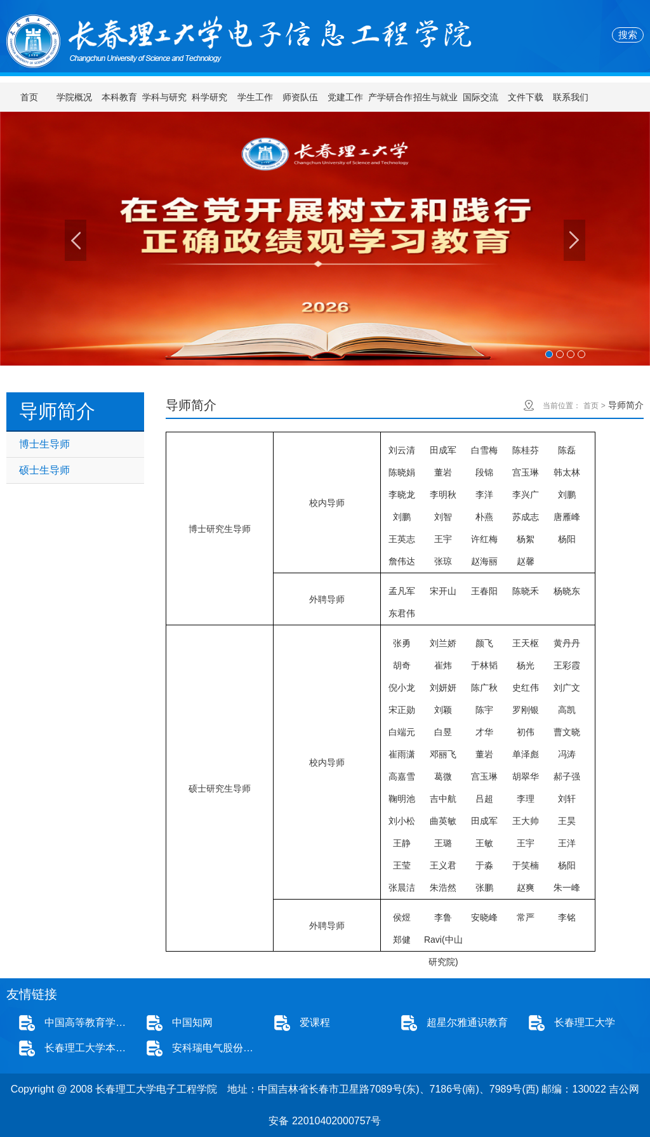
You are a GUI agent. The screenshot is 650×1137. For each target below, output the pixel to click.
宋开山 (443, 591)
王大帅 (525, 821)
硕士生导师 (44, 470)
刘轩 (567, 799)
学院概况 (74, 97)
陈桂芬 (525, 450)
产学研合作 (390, 97)
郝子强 (567, 776)
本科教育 (119, 97)
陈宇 (484, 710)
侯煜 (402, 917)
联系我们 (570, 97)
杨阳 (567, 539)
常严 (525, 917)
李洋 (484, 494)
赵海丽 (484, 561)
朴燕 (484, 517)
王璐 (443, 843)
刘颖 (443, 710)
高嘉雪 (401, 776)
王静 (402, 843)
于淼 (484, 865)
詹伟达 (401, 561)
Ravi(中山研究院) (443, 942)
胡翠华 (525, 776)
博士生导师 (44, 444)
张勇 (402, 643)
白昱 (443, 732)
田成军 (443, 450)
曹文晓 (567, 732)
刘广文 (567, 687)
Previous (75, 240)
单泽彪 (525, 754)
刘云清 (401, 450)
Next (574, 240)
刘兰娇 (443, 643)
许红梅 (484, 539)
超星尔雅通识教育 (467, 1022)
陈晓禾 (525, 591)
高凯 (567, 710)
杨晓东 (567, 591)
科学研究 (209, 97)
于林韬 (484, 665)
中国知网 (192, 1022)
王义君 (443, 865)
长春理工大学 (584, 1022)
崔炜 (443, 665)
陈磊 (567, 450)
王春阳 (484, 591)
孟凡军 (401, 591)
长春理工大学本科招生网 (89, 1047)
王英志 (401, 539)
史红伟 (525, 687)
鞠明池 (401, 799)
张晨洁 (401, 887)
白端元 (401, 732)
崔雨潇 (401, 754)
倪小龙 (401, 687)
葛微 (443, 776)
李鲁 (443, 917)
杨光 (525, 665)
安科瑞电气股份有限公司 (217, 1047)
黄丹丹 (567, 643)
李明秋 (443, 494)
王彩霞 (567, 665)
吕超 (484, 799)
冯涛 (567, 754)
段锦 (484, 472)
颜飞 (484, 643)
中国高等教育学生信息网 (89, 1022)
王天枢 (525, 643)
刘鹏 (567, 494)
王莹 (402, 865)
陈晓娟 (401, 472)
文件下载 (525, 97)
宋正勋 (401, 710)
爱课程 (315, 1022)
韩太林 (567, 472)
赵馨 (525, 561)
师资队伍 (300, 97)
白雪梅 (484, 450)
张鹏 (484, 887)
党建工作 (345, 97)
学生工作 (255, 97)
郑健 (402, 939)
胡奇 (402, 665)
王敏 (484, 843)
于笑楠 (525, 865)
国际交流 (480, 97)
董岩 (443, 472)
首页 (29, 97)
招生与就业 (435, 97)
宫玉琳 (525, 472)
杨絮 (525, 539)
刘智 (443, 517)
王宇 (443, 539)
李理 (525, 799)
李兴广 (525, 494)
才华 (484, 732)
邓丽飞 (443, 754)
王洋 (567, 843)
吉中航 (443, 799)
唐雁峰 (567, 517)
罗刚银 (525, 710)
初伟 (525, 732)
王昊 (567, 821)
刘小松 (401, 821)
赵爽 (525, 887)
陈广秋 (484, 687)
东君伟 (401, 613)
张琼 (443, 561)
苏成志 (525, 517)
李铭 (567, 917)
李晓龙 (401, 494)
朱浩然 (443, 887)
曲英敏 (443, 821)
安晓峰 (484, 917)
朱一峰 (567, 887)
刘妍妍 (443, 687)
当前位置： (562, 405)
